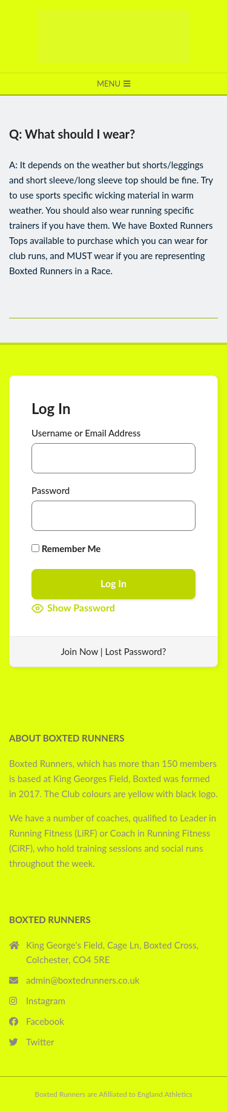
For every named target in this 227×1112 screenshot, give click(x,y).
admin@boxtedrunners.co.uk (82, 980)
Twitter (40, 1041)
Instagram (45, 1000)
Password (50, 490)
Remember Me (65, 548)
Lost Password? (135, 651)
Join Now (79, 651)
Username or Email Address (85, 432)
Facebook (45, 1021)
